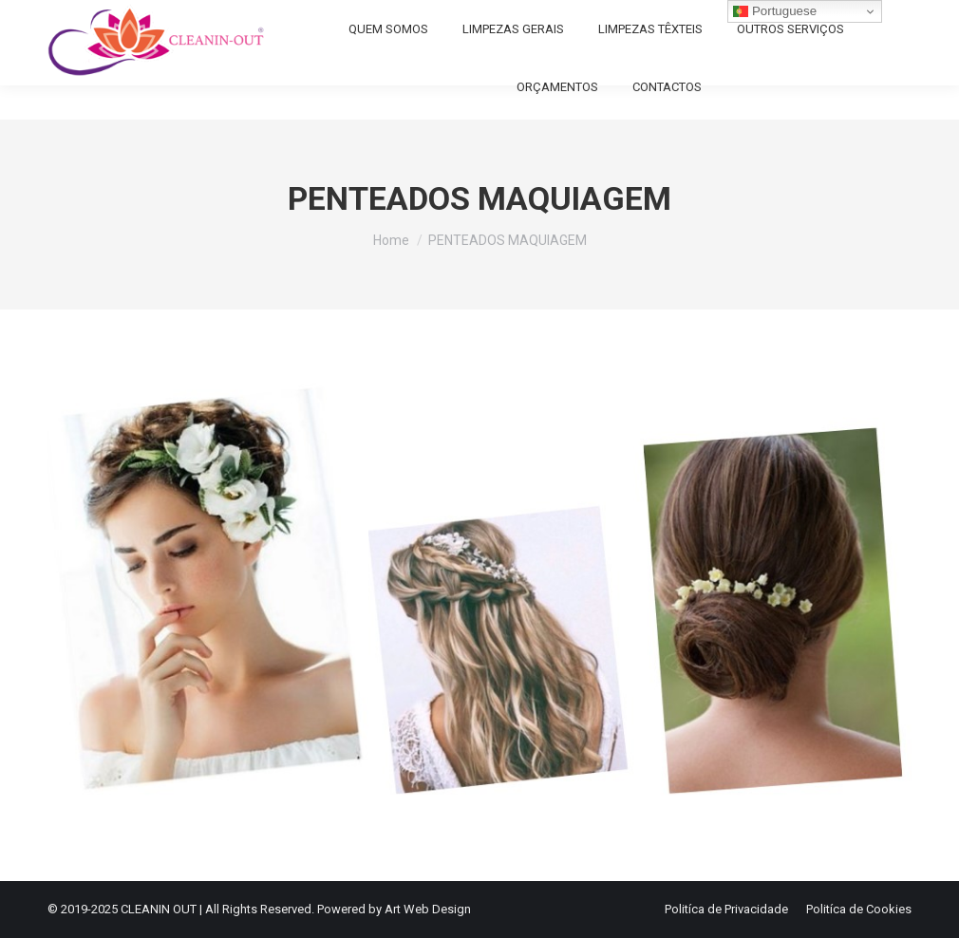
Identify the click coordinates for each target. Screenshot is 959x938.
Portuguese (775, 11)
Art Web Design (428, 909)
